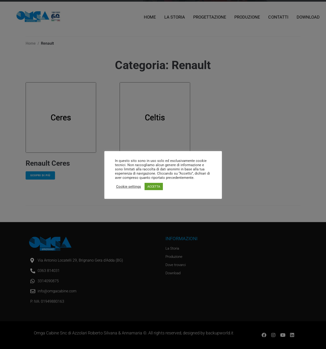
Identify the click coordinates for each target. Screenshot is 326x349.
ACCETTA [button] (153, 186)
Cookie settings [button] (128, 186)
